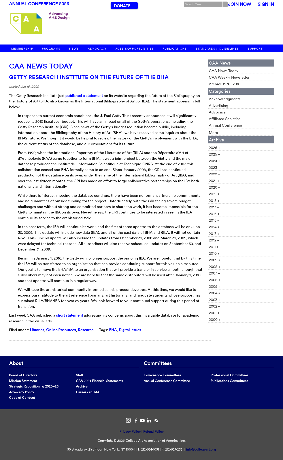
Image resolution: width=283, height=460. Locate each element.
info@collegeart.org (201, 449)
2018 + (214, 200)
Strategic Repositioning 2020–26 (33, 386)
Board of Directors (23, 375)
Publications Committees (229, 381)
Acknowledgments (225, 98)
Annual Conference (225, 125)
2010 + (214, 253)
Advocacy (97, 48)
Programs (51, 48)
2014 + (214, 226)
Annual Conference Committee (167, 381)
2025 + (214, 154)
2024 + (214, 160)
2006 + (215, 279)
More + (215, 132)
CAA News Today (41, 66)
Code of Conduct (22, 397)
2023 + (214, 167)
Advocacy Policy (21, 392)
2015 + (214, 220)
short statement (69, 315)
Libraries (37, 329)
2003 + (214, 299)
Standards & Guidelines (217, 48)
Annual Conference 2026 (39, 3)
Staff (79, 375)
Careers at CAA (87, 392)
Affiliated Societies (224, 118)
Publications (175, 48)
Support (255, 48)
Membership (22, 48)
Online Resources (61, 329)
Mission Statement (23, 381)
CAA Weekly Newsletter (229, 77)
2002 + (214, 306)
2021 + (214, 180)
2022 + (214, 174)
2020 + (214, 187)
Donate (122, 5)
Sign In (266, 4)
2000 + (215, 319)
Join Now (239, 4)
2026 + (214, 147)
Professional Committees (229, 375)
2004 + (215, 293)
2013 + (214, 233)
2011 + (214, 246)
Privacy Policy (130, 431)
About (16, 363)
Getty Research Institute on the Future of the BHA (89, 77)
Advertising (218, 105)
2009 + (215, 260)
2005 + (214, 286)
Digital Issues (130, 329)
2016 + (214, 213)
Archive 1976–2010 (224, 84)
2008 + (215, 266)
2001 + (214, 312)
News (74, 48)
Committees (158, 363)
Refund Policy (153, 431)
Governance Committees (162, 375)
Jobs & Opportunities (134, 48)
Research (86, 329)
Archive (81, 386)
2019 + (214, 193)
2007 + (214, 273)
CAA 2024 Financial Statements (99, 381)
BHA (113, 329)
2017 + (214, 207)
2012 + (214, 240)
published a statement (84, 95)
